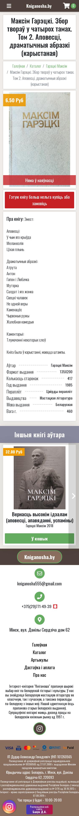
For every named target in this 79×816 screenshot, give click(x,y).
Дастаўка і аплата (39, 667)
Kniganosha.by (39, 557)
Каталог (35, 66)
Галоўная (18, 66)
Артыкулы (39, 659)
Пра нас (39, 674)
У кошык (39, 538)
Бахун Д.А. (39, 809)
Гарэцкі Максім (56, 66)
